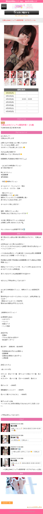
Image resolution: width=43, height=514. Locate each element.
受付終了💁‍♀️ (15, 437)
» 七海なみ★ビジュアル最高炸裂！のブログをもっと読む (22, 469)
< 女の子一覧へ (7, 503)
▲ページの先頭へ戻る (34, 507)
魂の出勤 (14, 426)
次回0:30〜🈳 (16, 449)
